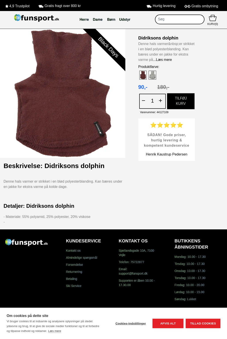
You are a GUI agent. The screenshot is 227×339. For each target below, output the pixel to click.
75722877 (137, 262)
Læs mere (54, 331)
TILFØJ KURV (181, 101)
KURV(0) (213, 20)
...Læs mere (162, 60)
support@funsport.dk (133, 273)
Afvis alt (168, 323)
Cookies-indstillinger (130, 323)
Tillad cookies (203, 323)
